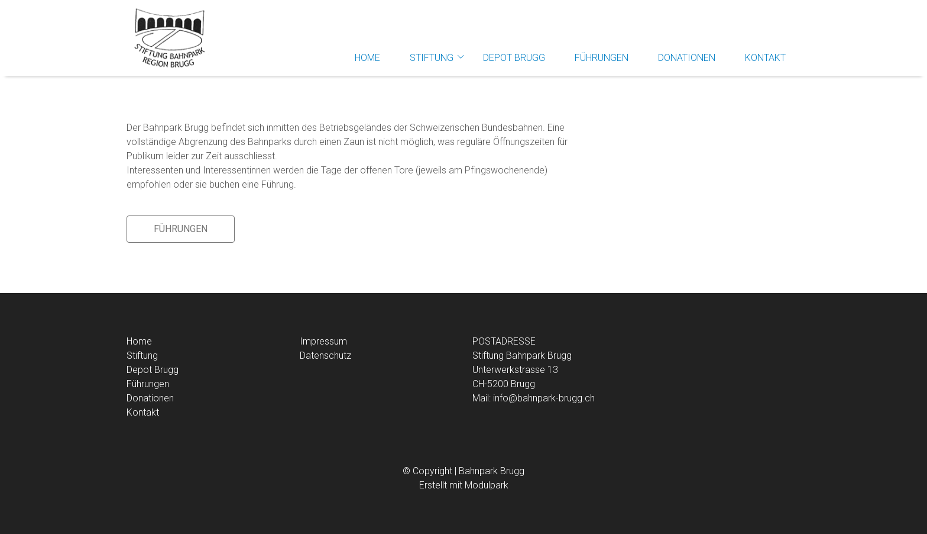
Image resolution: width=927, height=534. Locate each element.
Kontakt (765, 57)
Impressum (323, 341)
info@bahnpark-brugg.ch (544, 398)
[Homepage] (168, 38)
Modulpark (486, 485)
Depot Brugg (514, 57)
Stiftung (431, 57)
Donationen (686, 57)
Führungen (601, 57)
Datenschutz (325, 355)
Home (367, 57)
